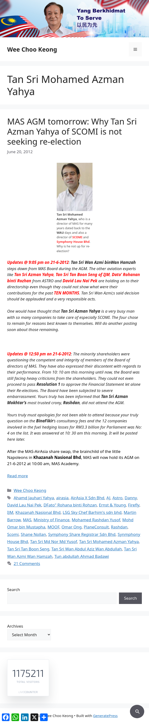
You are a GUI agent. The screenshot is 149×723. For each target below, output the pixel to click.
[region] (74, 18)
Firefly (133, 505)
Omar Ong (72, 527)
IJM (10, 512)
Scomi (13, 534)
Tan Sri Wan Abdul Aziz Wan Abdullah (86, 549)
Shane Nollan (33, 534)
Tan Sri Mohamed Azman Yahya (109, 541)
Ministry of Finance (52, 519)
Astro (118, 497)
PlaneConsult (96, 527)
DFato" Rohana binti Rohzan (70, 505)
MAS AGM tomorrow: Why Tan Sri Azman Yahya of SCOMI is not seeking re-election (72, 131)
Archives (15, 626)
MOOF (53, 527)
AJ (108, 497)
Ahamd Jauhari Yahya (34, 497)
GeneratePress (105, 715)
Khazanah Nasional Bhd (38, 512)
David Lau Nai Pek (24, 505)
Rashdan (119, 527)
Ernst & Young (112, 505)
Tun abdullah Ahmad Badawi (81, 556)
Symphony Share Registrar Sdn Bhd (81, 534)
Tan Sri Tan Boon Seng (28, 549)
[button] (137, 711)
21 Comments (27, 563)
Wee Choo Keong (32, 49)
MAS (27, 519)
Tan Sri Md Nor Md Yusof (53, 541)
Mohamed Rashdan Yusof (96, 519)
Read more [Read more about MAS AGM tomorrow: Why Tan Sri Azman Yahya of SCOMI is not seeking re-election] (17, 475)
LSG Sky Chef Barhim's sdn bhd (92, 512)
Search (13, 589)
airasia (62, 497)
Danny (131, 497)
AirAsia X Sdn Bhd (87, 497)
